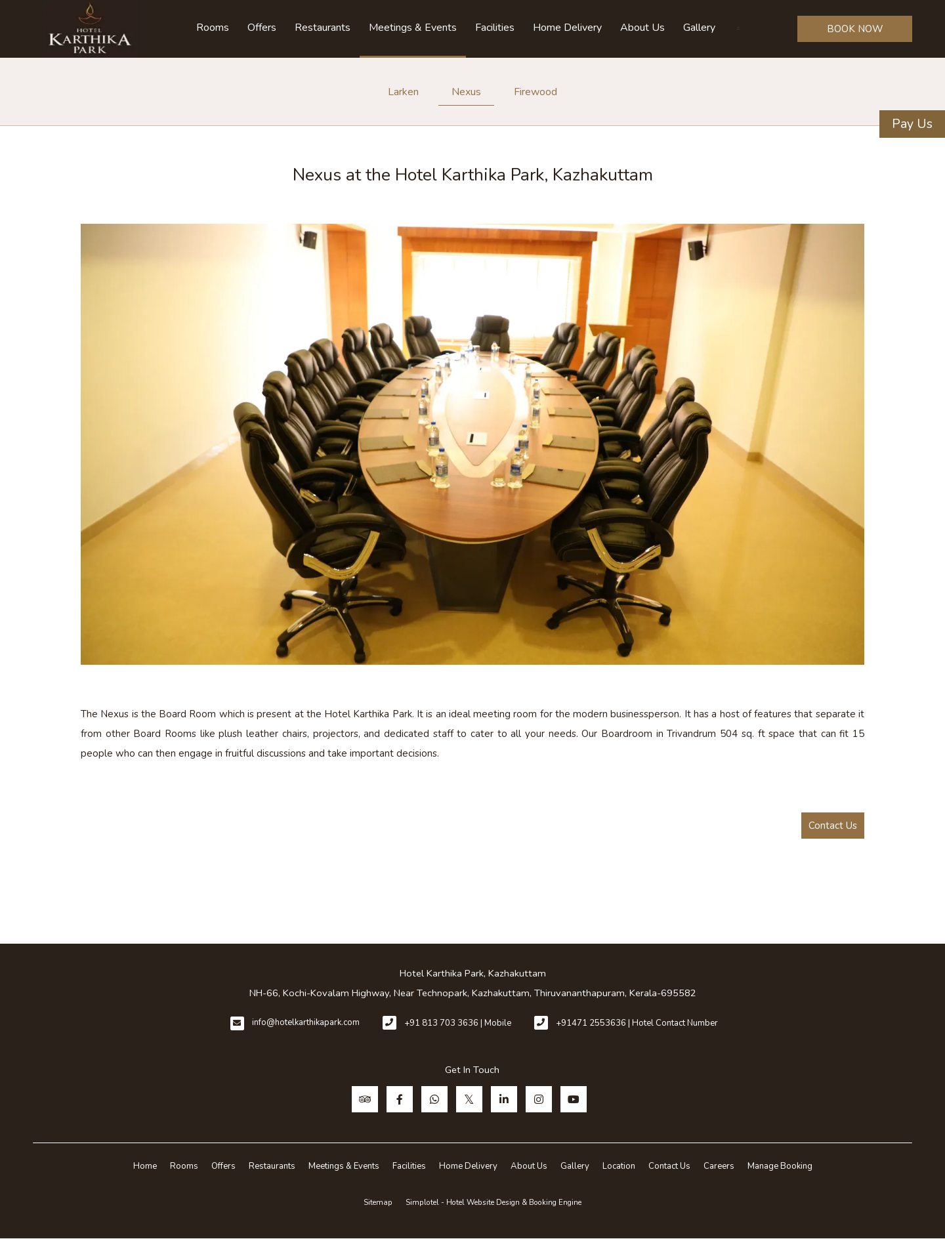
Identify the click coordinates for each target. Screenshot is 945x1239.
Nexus (466, 92)
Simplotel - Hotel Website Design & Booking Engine (493, 1202)
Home (145, 1166)
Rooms (212, 27)
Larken (403, 92)
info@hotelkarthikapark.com (306, 1022)
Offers (261, 27)
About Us (642, 27)
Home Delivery (567, 27)
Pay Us (912, 124)
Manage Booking (779, 1166)
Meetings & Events (413, 27)
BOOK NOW (855, 28)
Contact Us (832, 825)
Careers (719, 1166)
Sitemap (378, 1202)
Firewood (535, 92)
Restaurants (322, 27)
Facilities (494, 27)
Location (618, 1166)
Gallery (699, 27)
